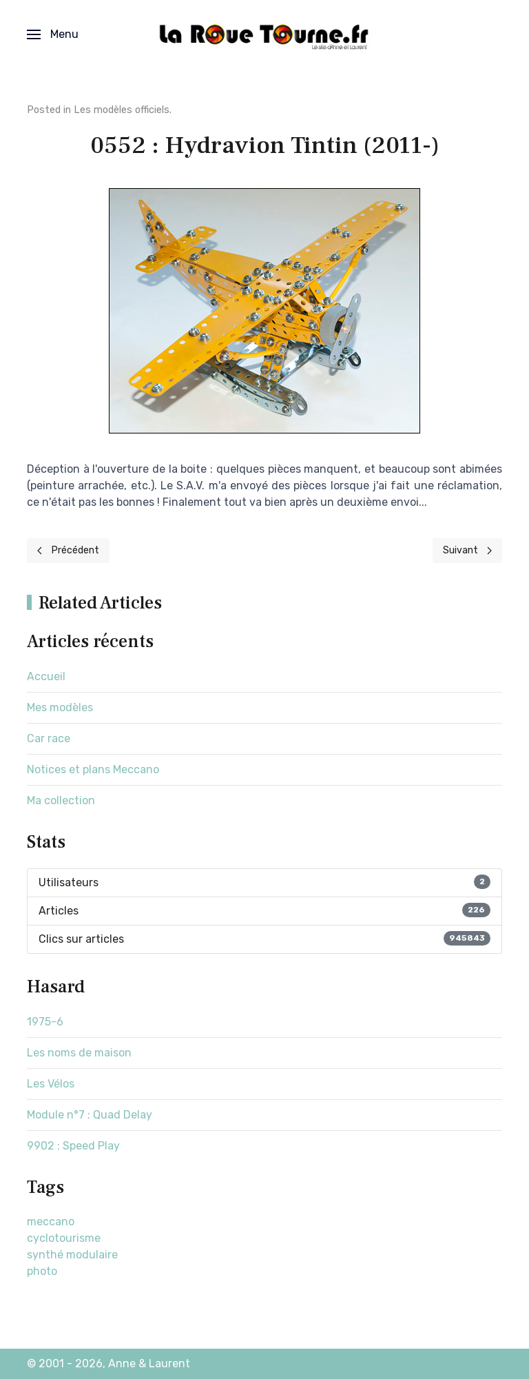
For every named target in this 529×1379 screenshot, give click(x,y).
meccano (50, 1221)
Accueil (46, 676)
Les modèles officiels (121, 110)
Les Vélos (50, 1083)
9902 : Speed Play (73, 1145)
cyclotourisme (64, 1238)
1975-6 (45, 1021)
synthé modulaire (72, 1254)
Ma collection (61, 800)
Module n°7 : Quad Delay (89, 1114)
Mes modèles (60, 707)
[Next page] (468, 550)
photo (42, 1271)
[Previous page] (68, 550)
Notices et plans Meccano (93, 769)
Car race (48, 738)
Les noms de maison (79, 1052)
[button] (53, 34)
